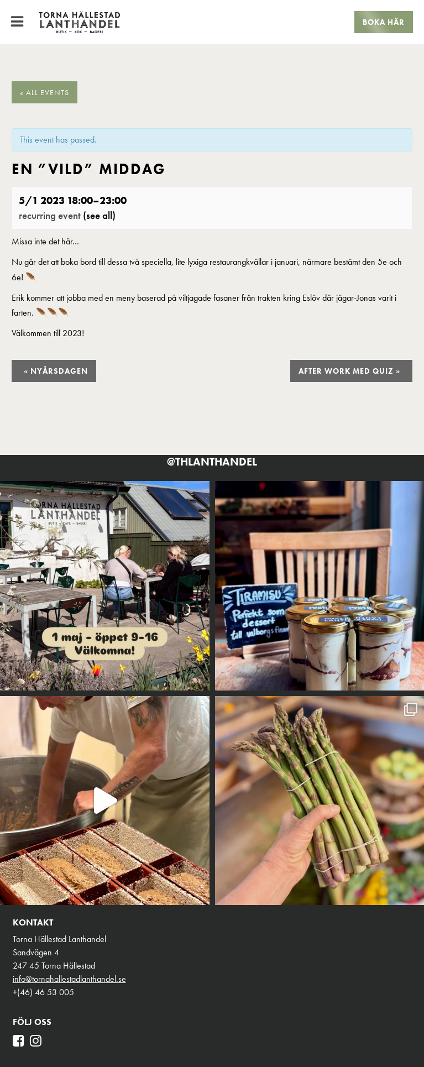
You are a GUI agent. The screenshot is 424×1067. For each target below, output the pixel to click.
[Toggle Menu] (17, 22)
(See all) (99, 215)
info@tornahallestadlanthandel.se (69, 979)
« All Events (44, 92)
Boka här (384, 22)
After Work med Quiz (349, 371)
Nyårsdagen (56, 371)
